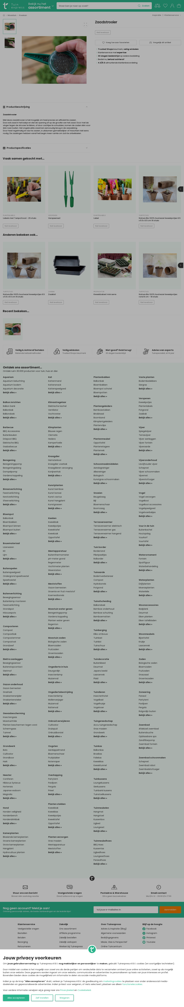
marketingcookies (112, 981)
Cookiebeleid (84, 990)
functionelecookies (132, 984)
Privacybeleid (67, 990)
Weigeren (64, 997)
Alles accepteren (16, 997)
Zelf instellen (42, 997)
